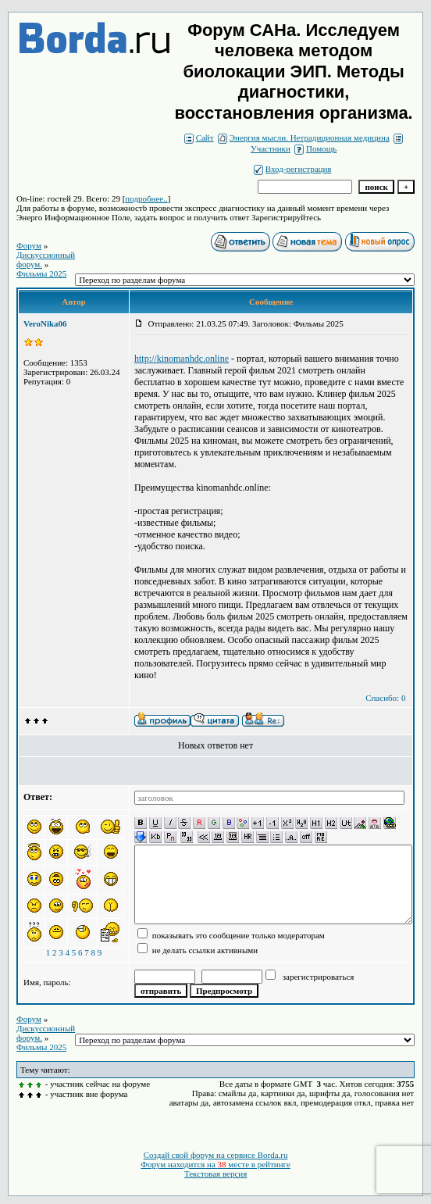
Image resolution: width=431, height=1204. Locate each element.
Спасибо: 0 (385, 697)
